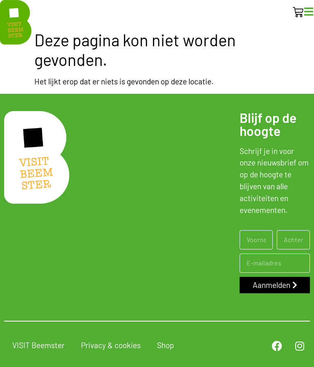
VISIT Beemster (38, 345)
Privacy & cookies (111, 345)
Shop (165, 345)
